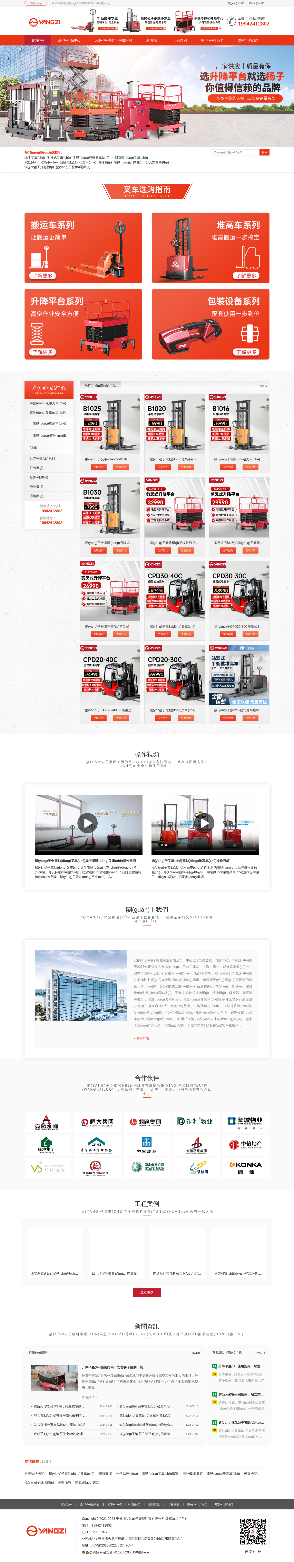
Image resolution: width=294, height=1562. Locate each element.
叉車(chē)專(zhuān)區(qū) (113, 40)
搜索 (264, 152)
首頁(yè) (38, 40)
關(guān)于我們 (236, 3)
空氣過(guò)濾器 (87, 1482)
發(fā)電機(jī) (39, 477)
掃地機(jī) (36, 496)
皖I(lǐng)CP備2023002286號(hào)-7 (107, 1545)
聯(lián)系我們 (256, 3)
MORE (263, 385)
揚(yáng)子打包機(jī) (39, 167)
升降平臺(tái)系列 (42, 458)
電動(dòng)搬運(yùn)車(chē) (48, 441)
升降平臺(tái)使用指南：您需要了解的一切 (112, 1367)
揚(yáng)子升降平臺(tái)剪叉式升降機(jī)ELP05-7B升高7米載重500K (134, 626)
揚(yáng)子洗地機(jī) (39, 1482)
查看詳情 (121, 467)
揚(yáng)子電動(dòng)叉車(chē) (72, 1473)
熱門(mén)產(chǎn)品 (100, 385)
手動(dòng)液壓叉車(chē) (91, 157)
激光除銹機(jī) (34, 1473)
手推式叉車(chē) (59, 157)
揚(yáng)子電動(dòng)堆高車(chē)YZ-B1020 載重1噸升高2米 (193, 459)
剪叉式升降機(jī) (157, 162)
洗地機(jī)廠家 (193, 1473)
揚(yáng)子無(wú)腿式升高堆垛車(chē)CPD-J (247, 710)
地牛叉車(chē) (34, 157)
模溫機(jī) (251, 1473)
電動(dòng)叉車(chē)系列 (48, 412)
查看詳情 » (89, 1397)
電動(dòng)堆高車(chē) (41, 162)
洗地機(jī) (36, 486)
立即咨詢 (99, 467)
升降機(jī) (105, 162)
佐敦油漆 (64, 1482)
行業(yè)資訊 (38, 1352)
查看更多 (147, 1292)
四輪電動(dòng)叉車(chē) (78, 162)
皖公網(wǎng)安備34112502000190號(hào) (117, 1552)
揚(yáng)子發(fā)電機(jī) (73, 167)
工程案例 (180, 40)
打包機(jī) (36, 468)
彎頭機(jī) (105, 1473)
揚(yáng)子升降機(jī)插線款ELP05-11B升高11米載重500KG (193, 543)
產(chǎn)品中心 (69, 40)
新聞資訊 (152, 40)
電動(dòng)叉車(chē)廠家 (160, 1473)
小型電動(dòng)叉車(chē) (129, 157)
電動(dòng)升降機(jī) (129, 162)
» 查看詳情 (141, 1038)
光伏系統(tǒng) (127, 1473)
